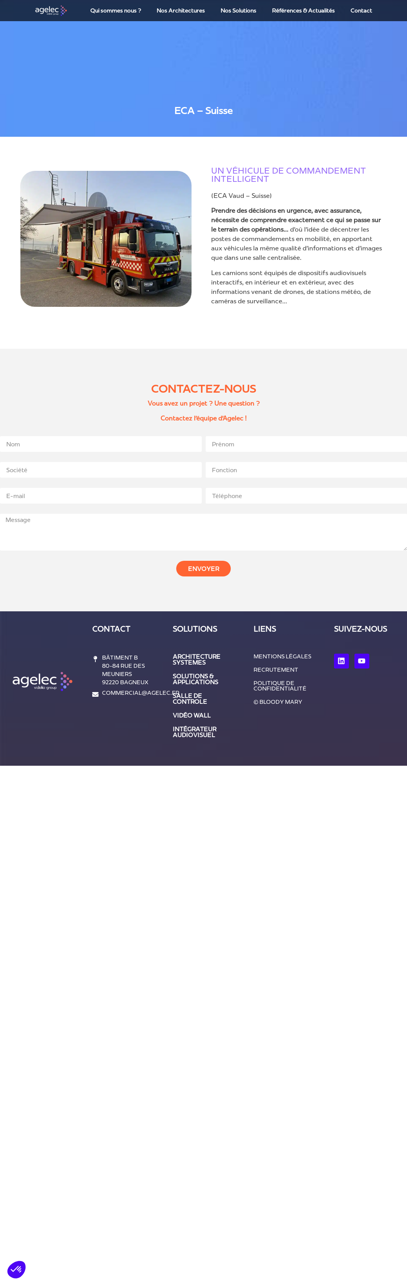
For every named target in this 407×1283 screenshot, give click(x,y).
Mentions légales (282, 656)
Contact (361, 10)
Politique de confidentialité (280, 686)
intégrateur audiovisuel (194, 732)
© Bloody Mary (278, 701)
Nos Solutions (238, 10)
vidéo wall (192, 715)
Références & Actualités (303, 10)
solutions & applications (195, 679)
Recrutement (276, 669)
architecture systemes (197, 659)
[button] (16, 1269)
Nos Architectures (181, 10)
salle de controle (190, 698)
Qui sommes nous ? (115, 10)
